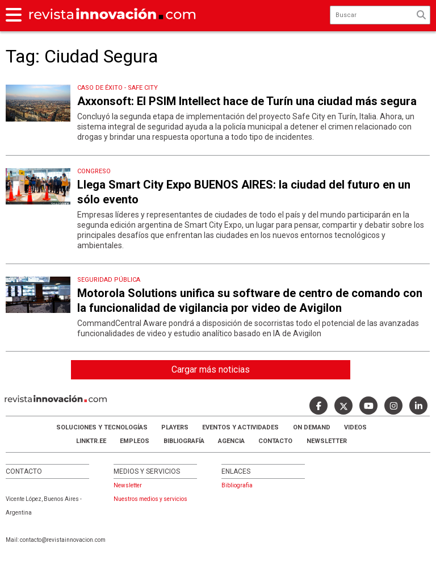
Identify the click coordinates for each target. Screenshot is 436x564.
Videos (355, 427)
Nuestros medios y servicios (150, 499)
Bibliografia (237, 485)
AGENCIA (231, 441)
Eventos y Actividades (240, 427)
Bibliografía (184, 441)
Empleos (134, 441)
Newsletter (327, 441)
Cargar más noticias (210, 369)
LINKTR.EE (91, 441)
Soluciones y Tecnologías (102, 427)
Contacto (275, 441)
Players (174, 427)
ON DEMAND (311, 427)
